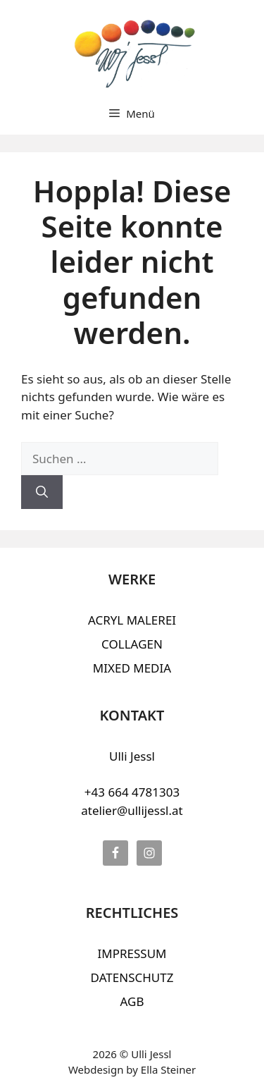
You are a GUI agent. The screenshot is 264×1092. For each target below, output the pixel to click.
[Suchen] (42, 492)
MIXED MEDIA (132, 668)
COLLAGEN (132, 644)
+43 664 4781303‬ (132, 792)
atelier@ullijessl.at (131, 810)
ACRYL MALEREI (132, 620)
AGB (132, 1001)
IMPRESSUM (131, 953)
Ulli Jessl (132, 756)
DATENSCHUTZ (132, 977)
